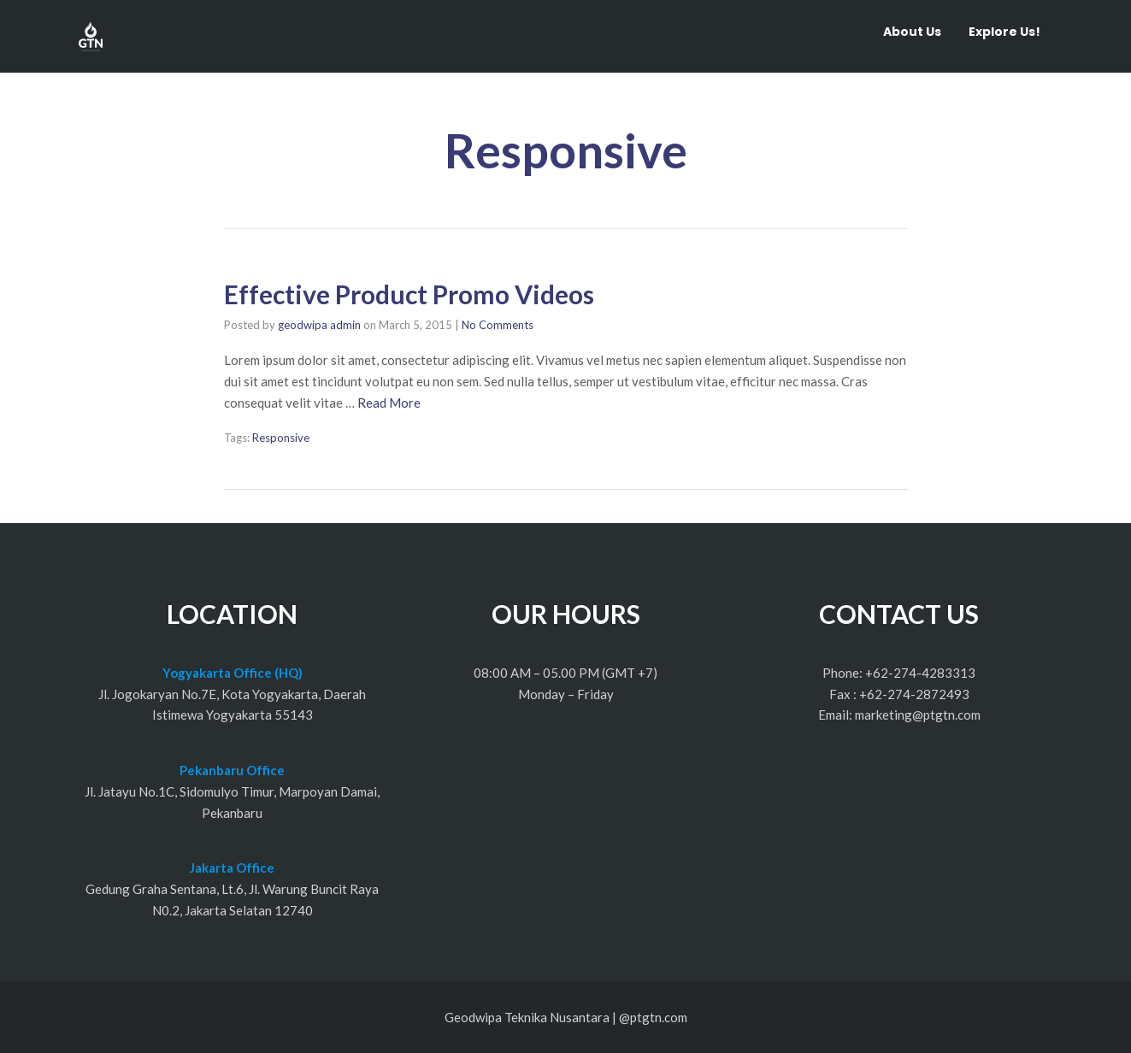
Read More (389, 402)
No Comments (497, 325)
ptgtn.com (658, 1017)
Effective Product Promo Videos (409, 294)
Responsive (280, 437)
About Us (912, 31)
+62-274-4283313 (920, 672)
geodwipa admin (319, 325)
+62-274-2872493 (914, 694)
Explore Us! (1004, 31)
